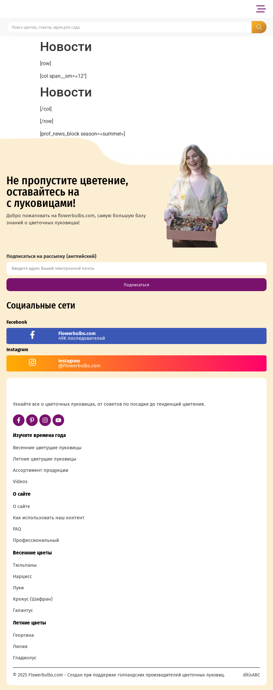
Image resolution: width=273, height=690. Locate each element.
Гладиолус (24, 658)
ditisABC (251, 675)
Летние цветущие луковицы (44, 459)
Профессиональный (36, 540)
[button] (261, 9)
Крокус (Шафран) (33, 599)
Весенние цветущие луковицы (47, 448)
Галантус (23, 610)
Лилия (20, 646)
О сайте (21, 506)
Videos (20, 481)
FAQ (17, 529)
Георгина (23, 635)
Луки (18, 588)
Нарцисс (22, 576)
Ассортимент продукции (40, 470)
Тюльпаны (25, 565)
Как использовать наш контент (48, 518)
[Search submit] (259, 27)
